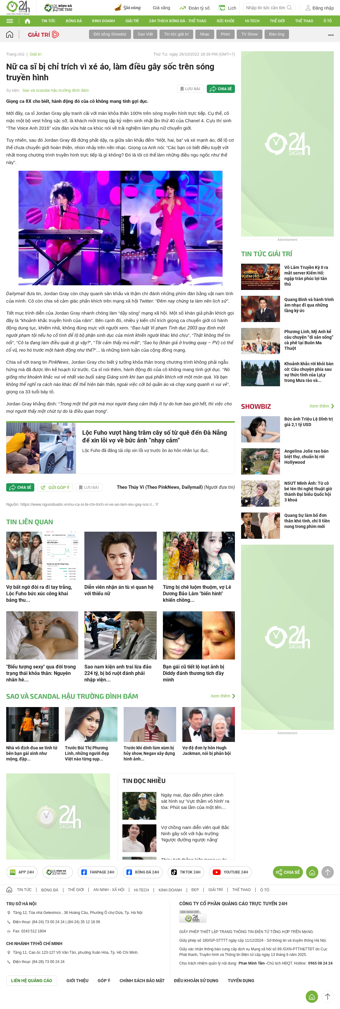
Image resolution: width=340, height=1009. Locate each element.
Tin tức (48, 21)
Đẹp (195, 890)
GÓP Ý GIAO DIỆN (18, 1001)
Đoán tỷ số (195, 8)
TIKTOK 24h (186, 872)
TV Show (249, 34)
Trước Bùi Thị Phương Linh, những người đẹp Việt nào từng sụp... (87, 753)
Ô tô (328, 21)
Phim (225, 34)
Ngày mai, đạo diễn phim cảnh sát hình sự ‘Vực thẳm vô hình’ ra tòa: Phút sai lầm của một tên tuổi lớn (195, 801)
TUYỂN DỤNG (241, 980)
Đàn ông (276, 34)
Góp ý (104, 980)
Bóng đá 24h (142, 872)
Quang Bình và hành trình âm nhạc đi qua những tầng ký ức (309, 305)
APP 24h (22, 872)
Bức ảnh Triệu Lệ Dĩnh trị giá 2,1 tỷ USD (308, 422)
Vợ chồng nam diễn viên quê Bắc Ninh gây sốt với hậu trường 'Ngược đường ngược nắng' (195, 833)
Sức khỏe (226, 21)
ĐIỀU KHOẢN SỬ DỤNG (196, 980)
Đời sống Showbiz (110, 34)
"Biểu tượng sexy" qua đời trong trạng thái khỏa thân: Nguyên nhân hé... (41, 673)
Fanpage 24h (97, 872)
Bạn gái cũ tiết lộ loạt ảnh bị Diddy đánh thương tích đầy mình (193, 673)
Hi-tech (252, 21)
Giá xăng (161, 7)
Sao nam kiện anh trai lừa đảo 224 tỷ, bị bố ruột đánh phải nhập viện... (117, 673)
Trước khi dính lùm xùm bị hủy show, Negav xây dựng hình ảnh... (149, 753)
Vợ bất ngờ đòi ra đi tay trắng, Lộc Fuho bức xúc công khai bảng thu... (39, 593)
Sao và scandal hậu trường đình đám (55, 90)
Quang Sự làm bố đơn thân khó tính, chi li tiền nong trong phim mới (307, 521)
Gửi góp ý (55, 487)
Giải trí (131, 21)
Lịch (227, 8)
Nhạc (204, 34)
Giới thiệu (77, 980)
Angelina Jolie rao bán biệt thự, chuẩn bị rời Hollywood (306, 457)
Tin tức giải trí (176, 34)
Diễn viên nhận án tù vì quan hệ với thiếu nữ (119, 590)
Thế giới (277, 21)
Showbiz (256, 406)
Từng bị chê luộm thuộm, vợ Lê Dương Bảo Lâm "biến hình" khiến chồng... (197, 593)
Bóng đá (74, 21)
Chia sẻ (225, 89)
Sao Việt (145, 34)
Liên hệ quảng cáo (31, 980)
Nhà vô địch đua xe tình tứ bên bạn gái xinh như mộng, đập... (31, 753)
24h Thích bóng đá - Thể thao (177, 21)
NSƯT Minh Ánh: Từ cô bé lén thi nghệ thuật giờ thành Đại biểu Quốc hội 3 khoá (308, 491)
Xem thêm (220, 695)
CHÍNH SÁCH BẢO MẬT (142, 980)
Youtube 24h (230, 872)
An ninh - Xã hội (108, 890)
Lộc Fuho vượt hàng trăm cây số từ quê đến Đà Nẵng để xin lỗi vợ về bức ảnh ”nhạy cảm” (154, 436)
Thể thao (304, 21)
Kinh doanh (103, 21)
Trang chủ (15, 54)
